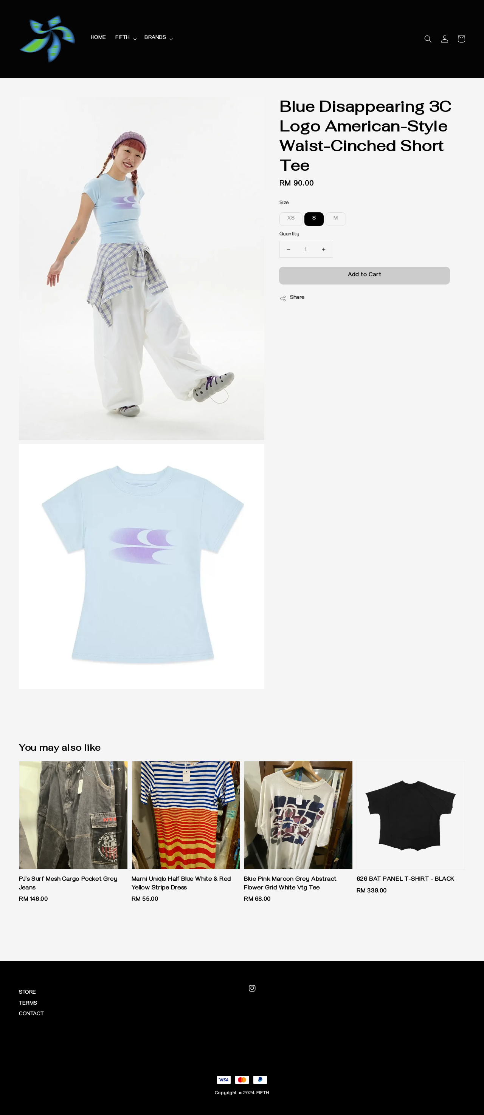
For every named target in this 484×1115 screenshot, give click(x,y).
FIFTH (122, 38)
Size (284, 203)
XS (291, 219)
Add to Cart (365, 275)
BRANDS (155, 38)
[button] (428, 39)
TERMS (28, 1004)
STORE (27, 993)
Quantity (289, 235)
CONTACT (31, 1014)
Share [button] (292, 298)
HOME (98, 38)
